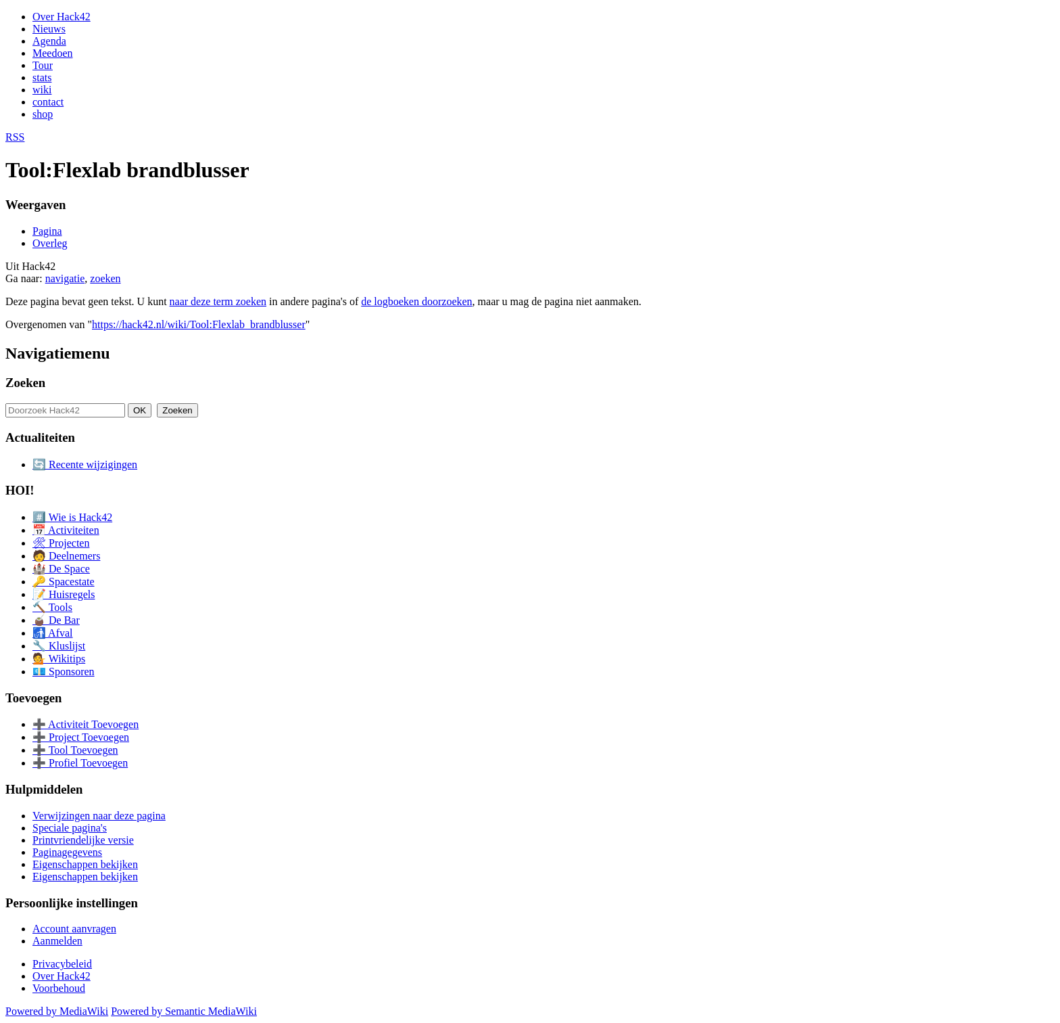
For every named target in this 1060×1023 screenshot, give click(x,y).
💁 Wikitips (58, 658)
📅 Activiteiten (65, 530)
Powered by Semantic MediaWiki (184, 1011)
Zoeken (25, 383)
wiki (41, 89)
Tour (42, 65)
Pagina (47, 231)
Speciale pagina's (69, 828)
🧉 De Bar (56, 620)
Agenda (49, 41)
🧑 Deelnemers (66, 556)
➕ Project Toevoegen (80, 737)
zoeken (105, 278)
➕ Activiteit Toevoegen (85, 724)
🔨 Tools (52, 607)
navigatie (65, 278)
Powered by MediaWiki (56, 1011)
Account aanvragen (74, 928)
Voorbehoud (58, 988)
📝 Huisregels (63, 594)
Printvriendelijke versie (83, 840)
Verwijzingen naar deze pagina (99, 815)
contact (48, 102)
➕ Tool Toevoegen (75, 750)
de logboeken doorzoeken (416, 301)
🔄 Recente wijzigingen (84, 464)
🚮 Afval (52, 633)
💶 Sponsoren (63, 671)
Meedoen (52, 53)
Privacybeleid (62, 964)
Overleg (50, 243)
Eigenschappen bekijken (85, 864)
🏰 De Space (61, 568)
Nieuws (49, 29)
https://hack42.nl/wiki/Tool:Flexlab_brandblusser (199, 324)
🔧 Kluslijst (58, 646)
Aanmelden (57, 941)
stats (41, 77)
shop (42, 114)
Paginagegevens (67, 852)
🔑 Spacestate (63, 581)
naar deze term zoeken (218, 301)
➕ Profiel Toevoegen (80, 763)
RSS (14, 137)
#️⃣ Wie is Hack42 (72, 517)
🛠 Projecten (60, 543)
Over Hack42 (61, 16)
